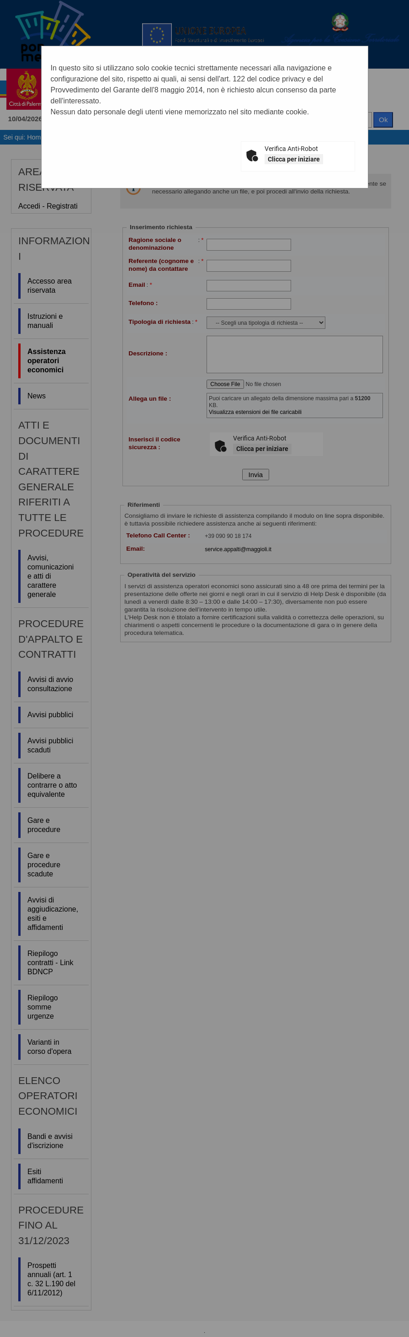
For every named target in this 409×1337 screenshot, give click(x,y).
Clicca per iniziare (294, 159)
